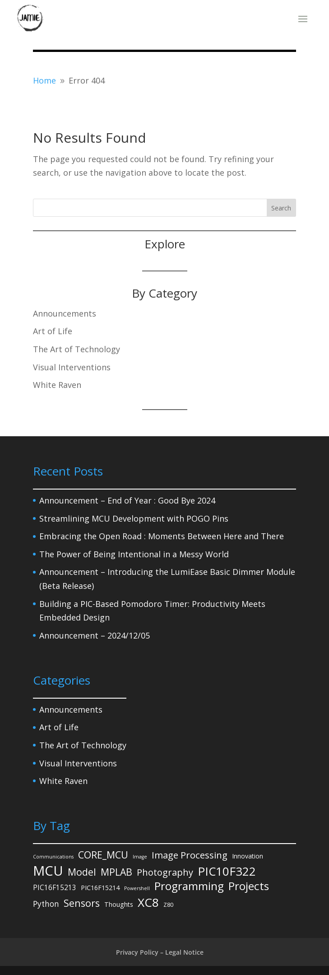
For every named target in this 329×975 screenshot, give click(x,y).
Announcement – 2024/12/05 (94, 635)
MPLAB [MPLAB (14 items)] (116, 871)
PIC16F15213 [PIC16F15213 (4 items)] (54, 887)
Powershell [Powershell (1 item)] (137, 888)
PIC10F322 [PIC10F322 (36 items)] (227, 871)
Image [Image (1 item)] (140, 857)
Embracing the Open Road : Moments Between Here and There (161, 536)
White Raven (57, 384)
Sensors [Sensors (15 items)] (82, 903)
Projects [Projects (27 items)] (248, 886)
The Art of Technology (76, 349)
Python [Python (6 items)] (46, 904)
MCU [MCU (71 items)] (48, 871)
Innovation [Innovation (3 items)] (247, 856)
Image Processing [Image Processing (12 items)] (189, 855)
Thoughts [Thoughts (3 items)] (118, 904)
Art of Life (52, 331)
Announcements (64, 313)
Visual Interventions (72, 367)
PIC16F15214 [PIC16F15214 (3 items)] (100, 887)
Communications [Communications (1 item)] (53, 857)
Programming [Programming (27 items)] (189, 886)
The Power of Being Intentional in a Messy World (134, 554)
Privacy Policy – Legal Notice (160, 952)
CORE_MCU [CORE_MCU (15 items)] (103, 854)
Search (281, 208)
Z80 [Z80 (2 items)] (168, 904)
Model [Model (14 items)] (82, 871)
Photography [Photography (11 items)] (165, 872)
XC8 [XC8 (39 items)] (148, 903)
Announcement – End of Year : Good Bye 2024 (127, 500)
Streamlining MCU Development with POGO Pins (133, 518)
